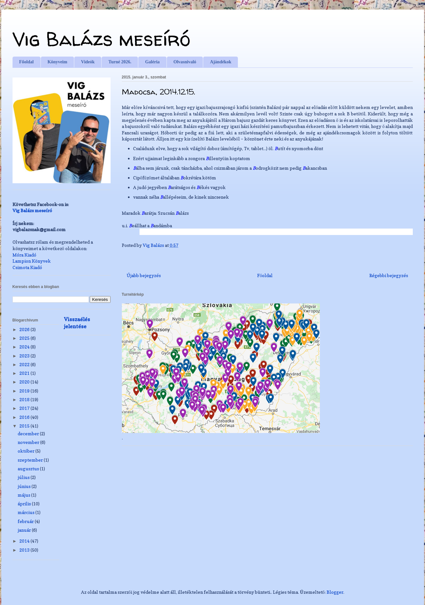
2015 (25, 426)
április (25, 503)
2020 (25, 381)
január (25, 530)
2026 (25, 329)
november (29, 442)
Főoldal (26, 61)
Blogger (335, 592)
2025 (25, 338)
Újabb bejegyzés (144, 275)
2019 (25, 390)
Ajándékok (220, 61)
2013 (25, 550)
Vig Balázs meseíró (101, 39)
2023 (25, 355)
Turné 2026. (119, 61)
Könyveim (57, 61)
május (24, 495)
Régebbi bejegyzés (388, 275)
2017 (25, 408)
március (26, 512)
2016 (25, 417)
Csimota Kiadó (27, 267)
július (24, 477)
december (29, 433)
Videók (88, 61)
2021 (25, 373)
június (25, 486)
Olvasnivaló (185, 61)
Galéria (152, 61)
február (26, 521)
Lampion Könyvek (32, 261)
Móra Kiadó (24, 254)
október (26, 451)
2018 (25, 399)
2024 (25, 346)
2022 (25, 364)
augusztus (29, 468)
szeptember (31, 460)
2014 (25, 541)
